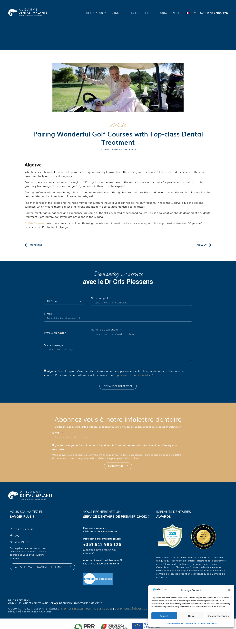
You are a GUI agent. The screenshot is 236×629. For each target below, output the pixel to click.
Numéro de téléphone (105, 329)
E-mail (48, 313)
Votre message (53, 345)
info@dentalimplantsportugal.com (102, 538)
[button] (229, 590)
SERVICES (118, 13)
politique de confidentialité (96, 458)
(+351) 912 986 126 (214, 13)
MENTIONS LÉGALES (72, 608)
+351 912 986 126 (102, 544)
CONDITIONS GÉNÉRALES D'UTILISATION (137, 608)
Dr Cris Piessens (34, 223)
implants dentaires (111, 149)
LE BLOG (148, 12)
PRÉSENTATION (96, 13)
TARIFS (134, 12)
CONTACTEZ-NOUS (169, 12)
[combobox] (66, 332)
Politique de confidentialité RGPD (200, 623)
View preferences (218, 616)
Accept (164, 616)
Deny (191, 616)
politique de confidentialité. (134, 375)
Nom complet (100, 298)
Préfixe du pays (54, 332)
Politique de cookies (174, 623)
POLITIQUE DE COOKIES (99, 608)
